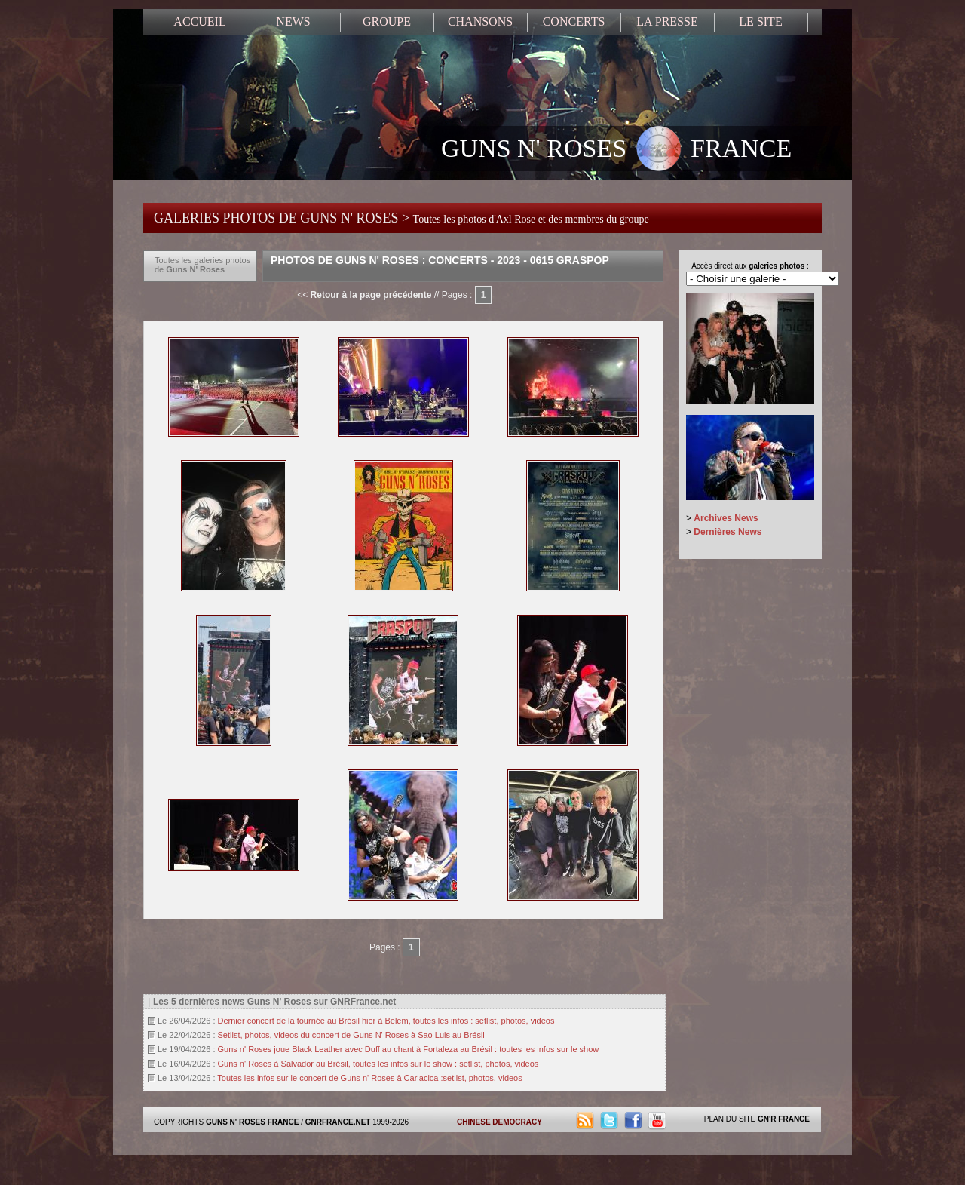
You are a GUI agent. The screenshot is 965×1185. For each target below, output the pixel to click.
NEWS (293, 21)
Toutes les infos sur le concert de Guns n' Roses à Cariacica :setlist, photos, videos (369, 1077)
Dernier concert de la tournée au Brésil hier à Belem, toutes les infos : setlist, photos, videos (386, 1020)
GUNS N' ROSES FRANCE (616, 150)
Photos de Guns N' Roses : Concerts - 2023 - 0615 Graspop (440, 260)
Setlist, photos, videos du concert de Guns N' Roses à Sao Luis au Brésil (351, 1034)
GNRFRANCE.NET (338, 1122)
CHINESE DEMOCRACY (499, 1122)
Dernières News (727, 531)
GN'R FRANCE (784, 1119)
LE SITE (760, 21)
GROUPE (387, 21)
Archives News (726, 518)
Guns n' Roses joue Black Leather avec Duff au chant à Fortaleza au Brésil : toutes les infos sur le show (408, 1049)
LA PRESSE (666, 21)
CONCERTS (574, 21)
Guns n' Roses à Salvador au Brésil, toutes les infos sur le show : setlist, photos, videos (378, 1063)
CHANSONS (480, 21)
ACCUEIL (199, 21)
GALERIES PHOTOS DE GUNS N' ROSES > (401, 218)
